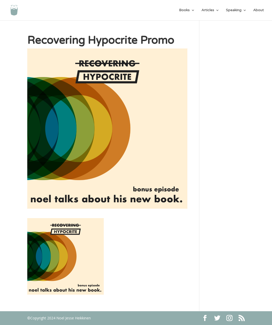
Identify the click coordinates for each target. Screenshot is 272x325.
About (258, 10)
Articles (207, 10)
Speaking (233, 10)
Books (184, 10)
